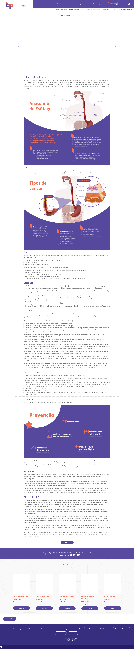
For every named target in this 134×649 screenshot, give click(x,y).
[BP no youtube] (72, 639)
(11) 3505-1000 (75, 555)
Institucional (118, 9)
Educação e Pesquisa (62, 9)
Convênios (60, 4)
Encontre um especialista (79, 4)
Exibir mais (67, 542)
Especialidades (97, 9)
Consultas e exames (44, 5)
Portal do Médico (74, 9)
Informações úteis (108, 9)
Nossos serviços (127, 9)
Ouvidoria (73, 633)
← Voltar (9, 618)
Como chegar (97, 4)
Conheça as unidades (86, 9)
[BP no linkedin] (75, 639)
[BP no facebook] (65, 639)
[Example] (68, 639)
